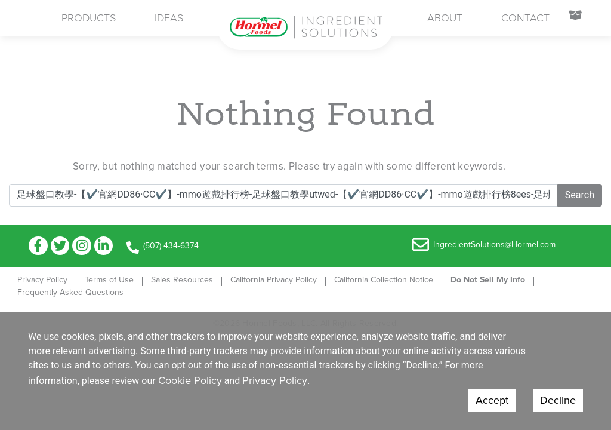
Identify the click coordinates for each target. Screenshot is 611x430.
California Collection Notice (383, 280)
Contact (525, 17)
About (444, 17)
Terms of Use (109, 280)
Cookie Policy (190, 380)
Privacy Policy (42, 280)
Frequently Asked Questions (70, 292)
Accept (492, 400)
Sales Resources (182, 280)
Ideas (169, 17)
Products (88, 17)
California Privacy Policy (273, 280)
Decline (558, 400)
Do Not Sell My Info (487, 280)
